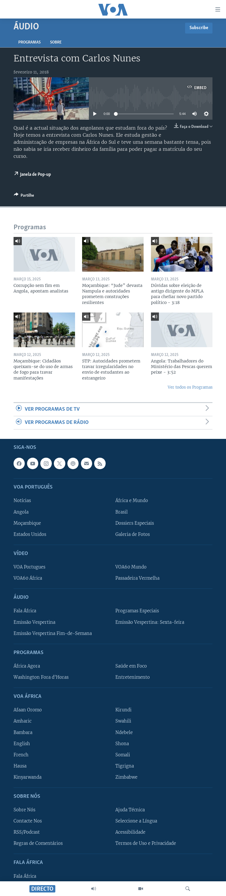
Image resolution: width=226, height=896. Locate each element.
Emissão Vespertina (34, 622)
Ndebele (124, 732)
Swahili (123, 721)
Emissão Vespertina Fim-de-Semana (53, 633)
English (22, 743)
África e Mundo (131, 501)
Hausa (20, 766)
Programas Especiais (137, 611)
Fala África (25, 611)
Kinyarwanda (27, 777)
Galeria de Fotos (132, 534)
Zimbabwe (126, 777)
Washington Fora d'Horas (41, 677)
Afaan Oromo (28, 710)
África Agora (27, 666)
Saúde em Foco (131, 666)
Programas (29, 42)
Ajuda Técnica (130, 810)
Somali (122, 755)
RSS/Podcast (27, 832)
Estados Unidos (30, 534)
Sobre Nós (24, 810)
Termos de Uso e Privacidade (145, 843)
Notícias (22, 501)
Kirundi (123, 710)
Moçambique (27, 523)
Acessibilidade (130, 832)
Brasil (121, 512)
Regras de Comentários (38, 843)
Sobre (56, 42)
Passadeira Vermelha (137, 578)
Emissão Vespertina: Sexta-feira (149, 622)
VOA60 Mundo (131, 567)
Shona (122, 743)
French (21, 755)
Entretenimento (132, 677)
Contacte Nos (28, 821)
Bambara (23, 732)
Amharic (22, 721)
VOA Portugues (29, 567)
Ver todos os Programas (190, 387)
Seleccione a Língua (136, 821)
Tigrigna (124, 766)
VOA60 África (28, 578)
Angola (21, 512)
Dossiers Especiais (134, 523)
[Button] (24, 196)
